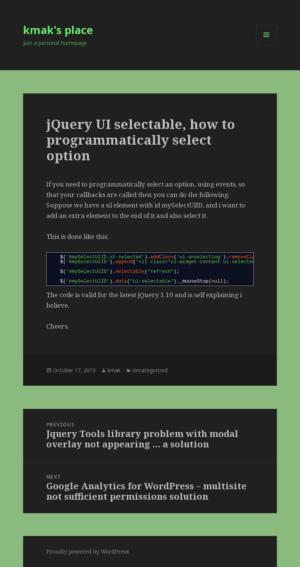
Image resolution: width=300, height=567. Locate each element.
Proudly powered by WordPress (87, 551)
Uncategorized (150, 370)
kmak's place (58, 29)
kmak (114, 370)
